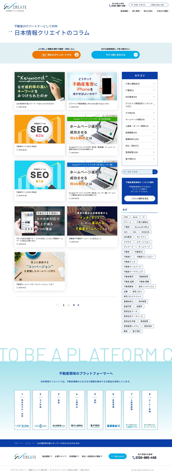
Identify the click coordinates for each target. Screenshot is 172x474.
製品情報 (124, 11)
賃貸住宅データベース (133, 316)
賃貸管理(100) (132, 152)
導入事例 (135, 11)
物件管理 (142, 301)
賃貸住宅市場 (129, 321)
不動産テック (129, 261)
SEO (125, 231)
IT (143, 217)
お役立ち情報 (162, 11)
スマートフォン (143, 241)
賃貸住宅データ (130, 311)
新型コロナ (137, 291)
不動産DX (138, 251)
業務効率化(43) (132, 139)
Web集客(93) (131, 96)
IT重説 (127, 226)
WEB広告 (145, 231)
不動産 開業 (144, 281)
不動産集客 (128, 286)
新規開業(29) (131, 132)
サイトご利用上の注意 (70, 470)
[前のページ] (57, 305)
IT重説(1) (130, 90)
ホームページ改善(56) (135, 119)
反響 (126, 291)
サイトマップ (54, 470)
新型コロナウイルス (132, 296)
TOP (16, 443)
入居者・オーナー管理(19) (137, 126)
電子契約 (136, 331)
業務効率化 (128, 301)
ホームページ (144, 246)
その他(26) (130, 112)
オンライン (141, 236)
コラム (28, 443)
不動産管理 (143, 276)
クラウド (128, 241)
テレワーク (128, 246)
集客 (126, 331)
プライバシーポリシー (18, 470)
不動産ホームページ (132, 266)
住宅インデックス (146, 286)
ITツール (128, 222)
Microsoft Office (142, 226)
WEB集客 (128, 236)
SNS (134, 231)
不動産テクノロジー (145, 256)
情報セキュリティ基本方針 (38, 470)
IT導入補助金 (142, 222)
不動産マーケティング (133, 271)
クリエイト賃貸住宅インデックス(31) (139, 105)
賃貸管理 (144, 321)
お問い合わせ (85, 470)
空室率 (139, 306)
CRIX (126, 217)
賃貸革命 (148, 326)
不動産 (126, 251)
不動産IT (128, 256)
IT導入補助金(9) (133, 83)
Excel (135, 217)
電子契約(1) (131, 158)
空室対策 (128, 306)
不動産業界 (128, 276)
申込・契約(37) (132, 145)
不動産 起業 (129, 281)
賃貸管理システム (131, 326)
